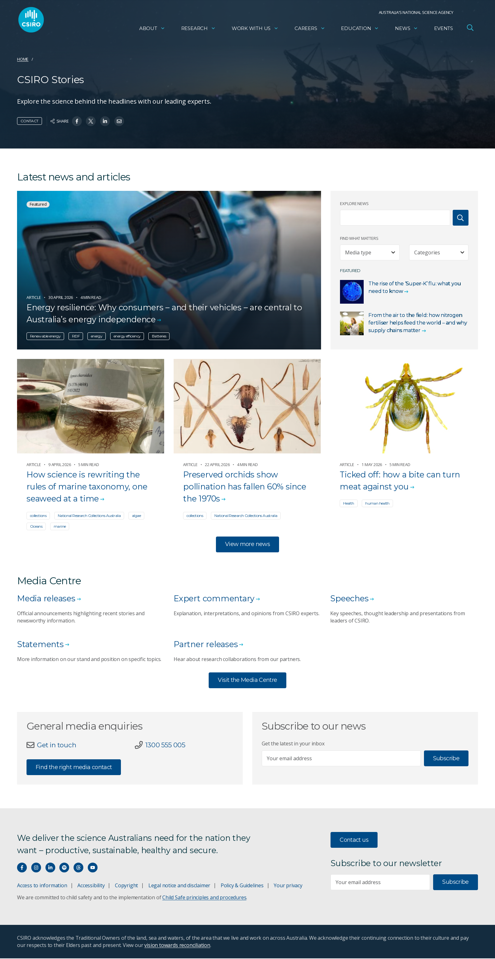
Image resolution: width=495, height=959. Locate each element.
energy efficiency (127, 336)
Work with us (255, 30)
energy (96, 336)
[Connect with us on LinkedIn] (50, 868)
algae (136, 515)
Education (360, 30)
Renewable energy (45, 336)
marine (60, 526)
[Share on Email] (119, 121)
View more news (247, 544)
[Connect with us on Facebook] (22, 868)
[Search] (460, 218)
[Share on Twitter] (91, 121)
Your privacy (288, 886)
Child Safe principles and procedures (204, 898)
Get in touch (58, 745)
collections (38, 515)
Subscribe (446, 758)
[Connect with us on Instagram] (36, 868)
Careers (310, 30)
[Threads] (78, 868)
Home (22, 59)
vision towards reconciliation (177, 945)
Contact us (354, 840)
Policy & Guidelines (242, 886)
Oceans (36, 526)
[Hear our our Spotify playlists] (64, 868)
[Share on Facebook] (77, 121)
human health (377, 503)
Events (443, 30)
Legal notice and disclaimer (179, 886)
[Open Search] (470, 30)
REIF (76, 336)
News (406, 30)
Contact (30, 120)
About (152, 30)
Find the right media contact (74, 767)
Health (348, 503)
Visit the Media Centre (247, 680)
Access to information (42, 886)
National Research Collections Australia (89, 515)
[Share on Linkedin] (105, 121)
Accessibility (90, 886)
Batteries (159, 336)
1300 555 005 (166, 745)
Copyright (126, 886)
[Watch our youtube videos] (93, 868)
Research (198, 30)
